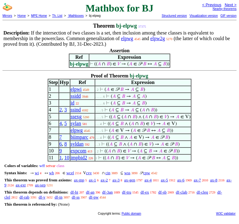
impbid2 (79, 157)
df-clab (181, 192)
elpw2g (157, 38)
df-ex (144, 192)
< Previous (211, 4)
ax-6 (181, 180)
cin (107, 172)
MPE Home (39, 15)
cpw (146, 172)
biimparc (79, 137)
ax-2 (104, 180)
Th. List (57, 15)
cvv (89, 172)
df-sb (162, 192)
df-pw (94, 197)
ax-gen (129, 180)
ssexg (76, 116)
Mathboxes (76, 15)
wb (51, 172)
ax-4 (148, 180)
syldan (77, 144)
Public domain (131, 213)
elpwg (127, 38)
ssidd (76, 96)
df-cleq (202, 192)
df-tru (126, 192)
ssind (76, 109)
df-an (90, 192)
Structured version (174, 15)
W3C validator (226, 213)
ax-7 (197, 180)
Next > (231, 4)
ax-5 (164, 180)
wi (37, 172)
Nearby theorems (225, 9)
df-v (42, 197)
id (72, 102)
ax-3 (116, 180)
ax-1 (92, 180)
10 (66, 157)
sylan (76, 123)
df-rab (25, 197)
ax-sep (40, 185)
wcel (70, 172)
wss (127, 172)
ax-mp (79, 180)
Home (21, 15)
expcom (79, 150)
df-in (58, 197)
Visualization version (204, 15)
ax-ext (21, 185)
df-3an (107, 192)
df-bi (74, 192)
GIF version (228, 15)
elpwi (76, 89)
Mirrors (7, 15)
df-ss (75, 197)
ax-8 (213, 180)
